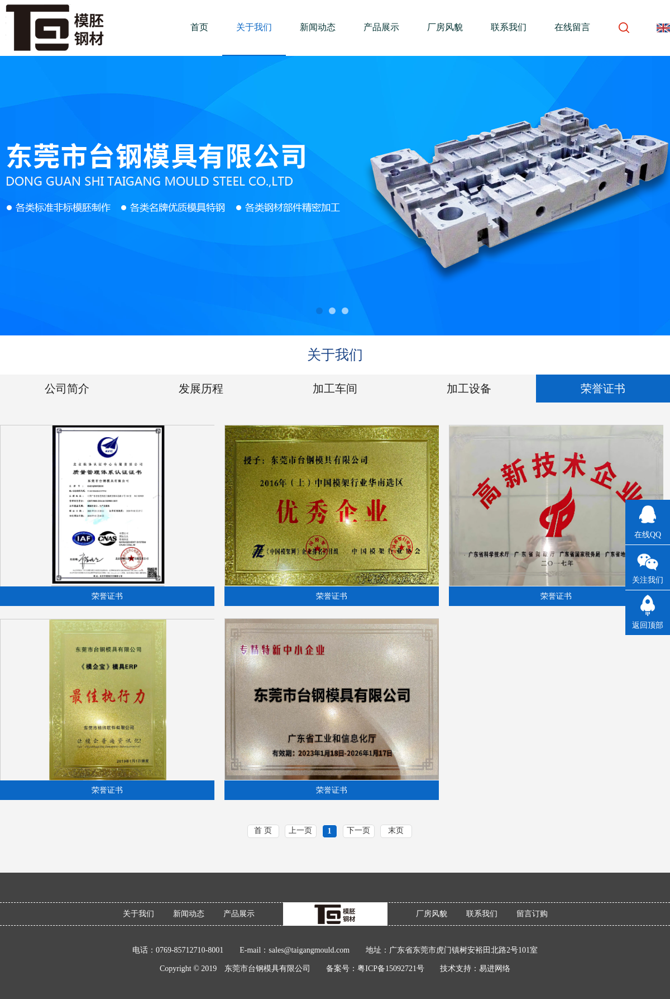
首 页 (263, 830)
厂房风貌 (445, 27)
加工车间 (335, 388)
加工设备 (469, 388)
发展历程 (201, 388)
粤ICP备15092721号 (390, 968)
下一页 (358, 830)
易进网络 (494, 968)
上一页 (300, 830)
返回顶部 (647, 625)
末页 (396, 830)
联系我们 (509, 27)
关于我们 (254, 27)
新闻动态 (318, 27)
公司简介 (67, 388)
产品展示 (381, 27)
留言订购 (532, 914)
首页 (199, 27)
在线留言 (572, 27)
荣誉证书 (603, 388)
